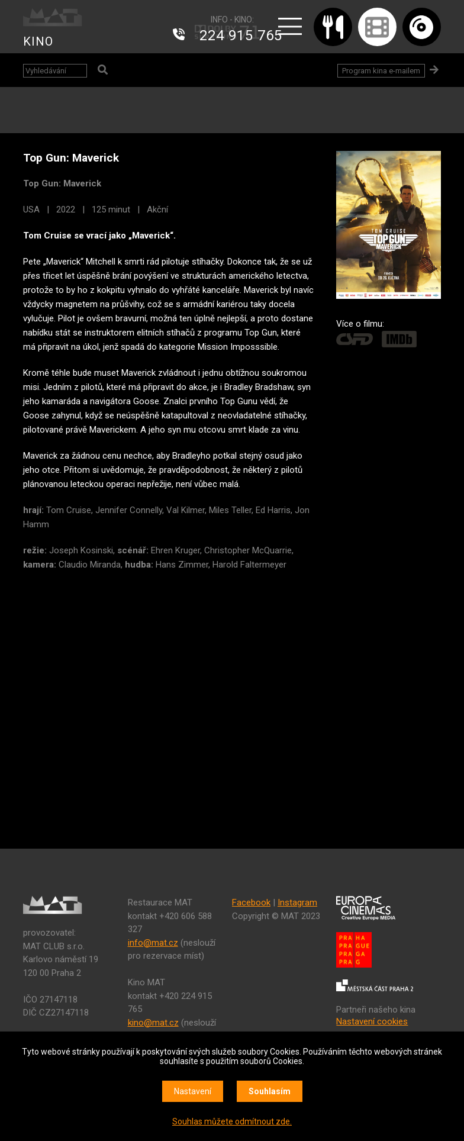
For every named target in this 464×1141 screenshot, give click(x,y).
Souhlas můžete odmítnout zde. (232, 1121)
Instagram (297, 902)
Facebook (251, 902)
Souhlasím (270, 1091)
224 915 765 (240, 35)
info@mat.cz (153, 942)
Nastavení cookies (372, 1021)
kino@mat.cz (153, 1022)
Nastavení (192, 1091)
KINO (38, 41)
